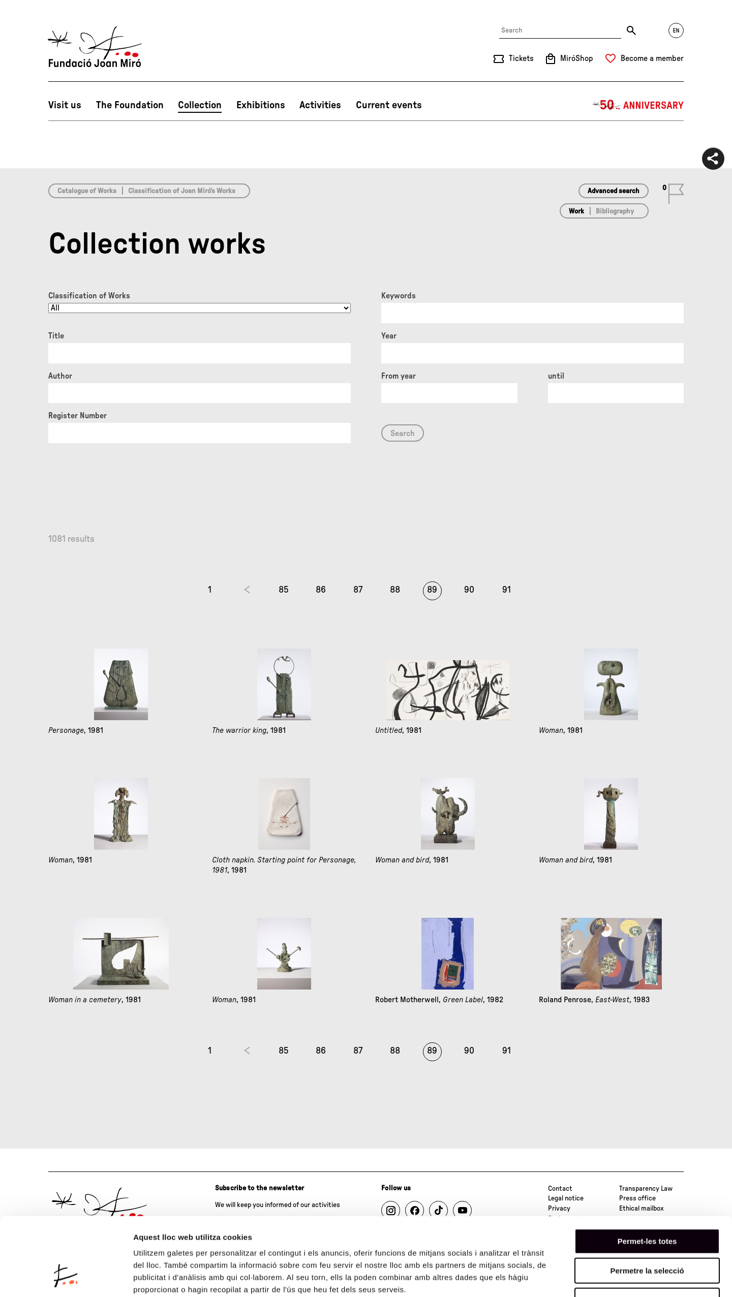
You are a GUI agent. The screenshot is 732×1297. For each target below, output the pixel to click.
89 (432, 590)
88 (395, 590)
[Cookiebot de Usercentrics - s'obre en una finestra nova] (65, 1277)
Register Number (77, 416)
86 (321, 590)
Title (56, 336)
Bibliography (615, 211)
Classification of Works (89, 296)
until (556, 376)
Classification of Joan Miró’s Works (181, 191)
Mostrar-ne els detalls (585, 1277)
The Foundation (130, 105)
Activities (320, 105)
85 (284, 590)
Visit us (64, 105)
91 (506, 590)
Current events (389, 105)
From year (398, 376)
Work (576, 211)
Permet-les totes (647, 1172)
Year (388, 336)
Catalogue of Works (86, 191)
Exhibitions (260, 105)
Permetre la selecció (647, 1202)
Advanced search (613, 191)
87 (357, 590)
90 (469, 590)
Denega (647, 1232)
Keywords (398, 296)
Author (60, 376)
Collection (200, 105)
